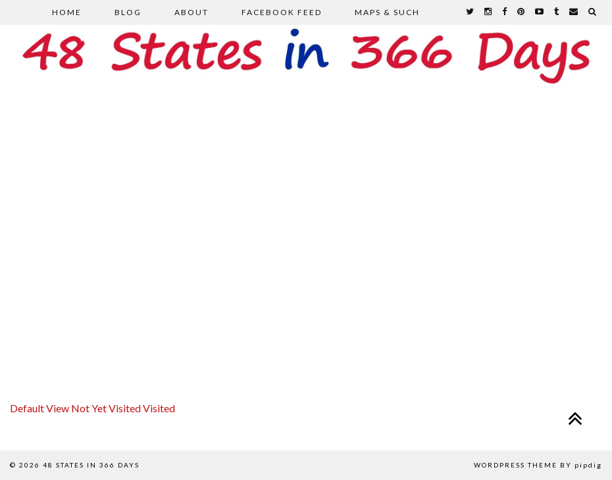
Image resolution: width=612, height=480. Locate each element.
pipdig (588, 465)
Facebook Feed (282, 12)
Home (67, 12)
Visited (159, 408)
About (191, 12)
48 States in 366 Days (91, 465)
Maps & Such (387, 12)
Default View (40, 408)
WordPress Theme (515, 465)
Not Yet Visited (107, 408)
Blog (128, 12)
